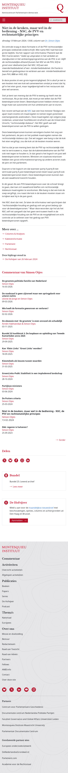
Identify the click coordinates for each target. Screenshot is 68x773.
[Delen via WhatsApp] (22, 460)
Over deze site (9, 679)
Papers (5, 591)
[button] (5, 689)
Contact (6, 674)
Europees (6, 622)
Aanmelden (19, 520)
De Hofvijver (8, 601)
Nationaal (6, 617)
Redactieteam (8, 644)
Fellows (5, 664)
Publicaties (9, 581)
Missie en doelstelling (12, 634)
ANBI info (6, 669)
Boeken (5, 586)
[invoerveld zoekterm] (57, 20)
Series (5, 596)
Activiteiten (10, 564)
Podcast (6, 606)
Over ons (8, 629)
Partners (6, 659)
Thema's (7, 612)
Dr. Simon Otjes (52, 40)
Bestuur (6, 639)
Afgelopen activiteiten (12, 575)
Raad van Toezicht (10, 649)
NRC (29, 110)
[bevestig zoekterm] (51, 20)
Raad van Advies (10, 654)
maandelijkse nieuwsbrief (41, 507)
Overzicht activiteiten (12, 570)
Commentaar (11, 558)
